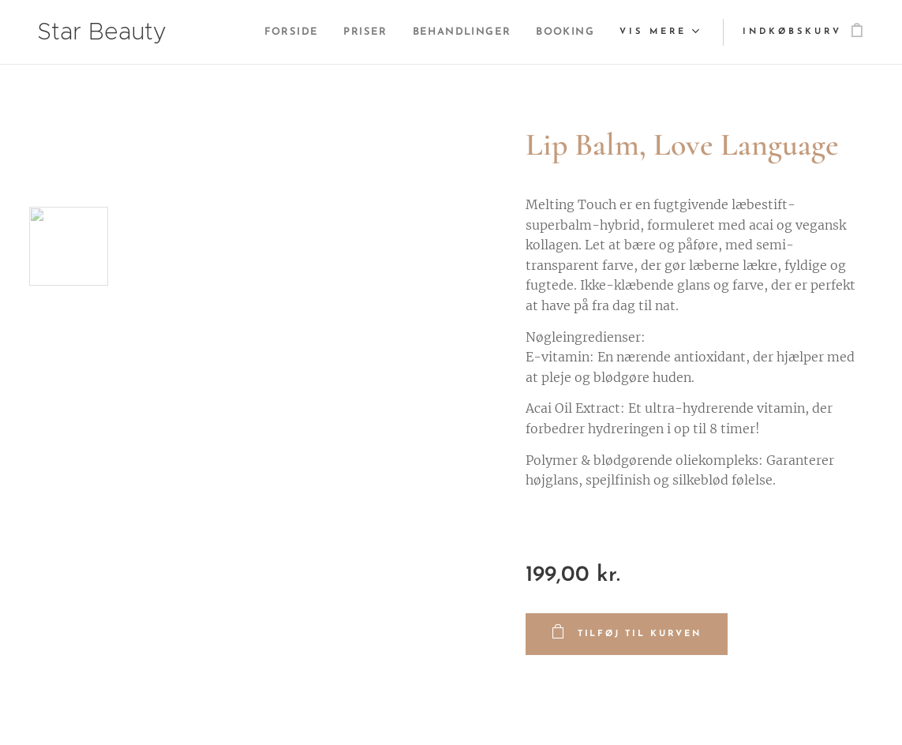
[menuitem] (270, 32)
